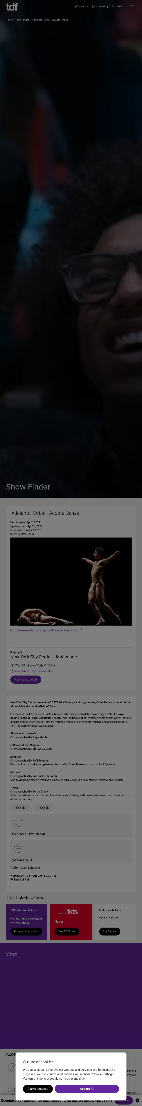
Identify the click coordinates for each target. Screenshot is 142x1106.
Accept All (87, 1089)
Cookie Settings (38, 1089)
